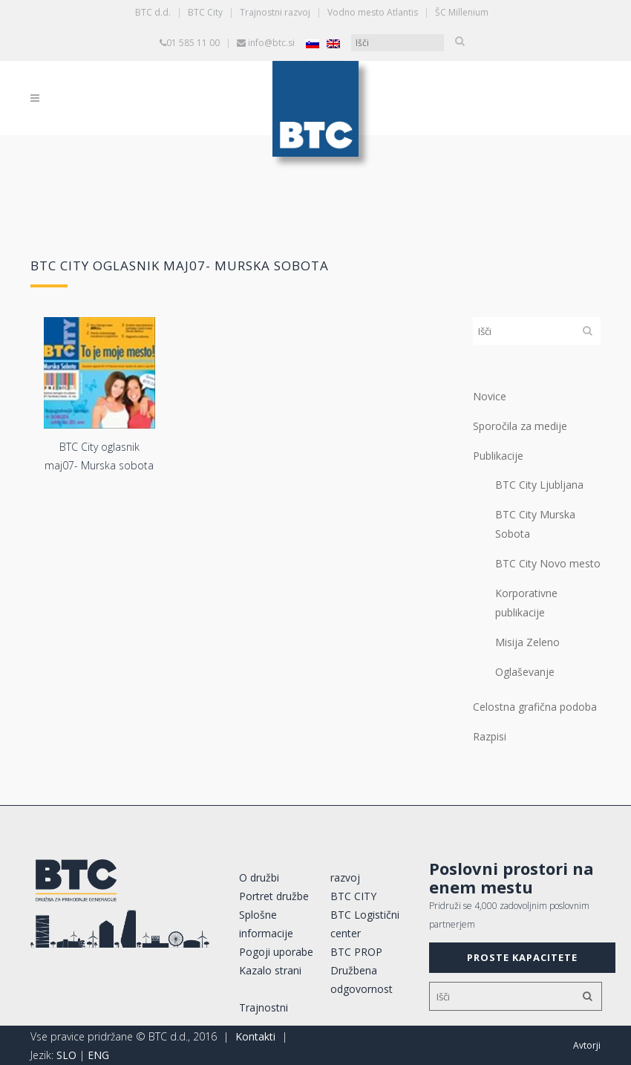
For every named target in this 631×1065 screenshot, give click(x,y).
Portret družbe (274, 896)
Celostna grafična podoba (535, 707)
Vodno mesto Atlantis (372, 12)
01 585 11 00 (193, 42)
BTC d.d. (153, 12)
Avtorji (587, 1045)
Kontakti (255, 1036)
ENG (98, 1055)
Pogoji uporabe (276, 952)
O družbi (259, 877)
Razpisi (489, 736)
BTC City (205, 12)
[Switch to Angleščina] (333, 43)
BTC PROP (356, 952)
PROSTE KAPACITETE (522, 957)
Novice (489, 396)
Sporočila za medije (520, 426)
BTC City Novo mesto (548, 563)
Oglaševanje (525, 672)
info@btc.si (271, 42)
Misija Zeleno (527, 642)
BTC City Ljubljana (539, 485)
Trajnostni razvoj (275, 12)
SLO (66, 1055)
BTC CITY (353, 896)
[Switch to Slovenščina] (312, 43)
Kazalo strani (270, 970)
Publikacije (498, 456)
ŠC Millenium (461, 12)
